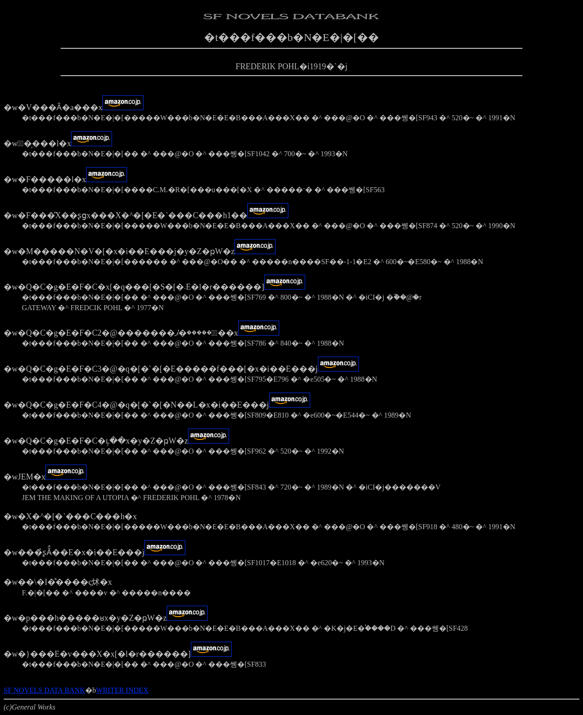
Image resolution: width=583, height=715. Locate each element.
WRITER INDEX (122, 690)
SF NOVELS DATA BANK (44, 690)
